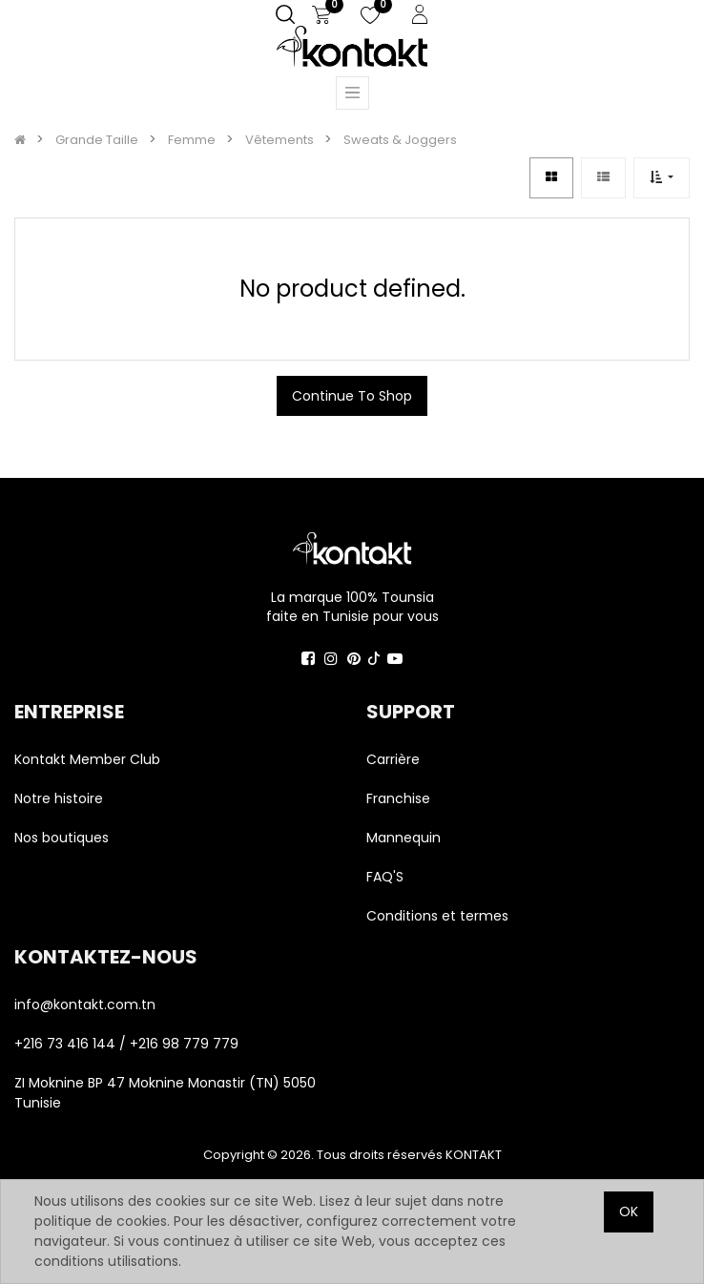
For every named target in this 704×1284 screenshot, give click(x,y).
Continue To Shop (352, 395)
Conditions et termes (437, 915)
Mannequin (405, 837)
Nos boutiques (61, 837)
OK (628, 1211)
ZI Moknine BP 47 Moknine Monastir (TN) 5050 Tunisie (165, 1092)
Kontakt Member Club (87, 759)
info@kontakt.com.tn (86, 1004)
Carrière (393, 759)
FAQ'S (385, 876)
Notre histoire (58, 798)
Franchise (398, 798)
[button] (661, 177)
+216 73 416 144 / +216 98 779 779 (126, 1043)
